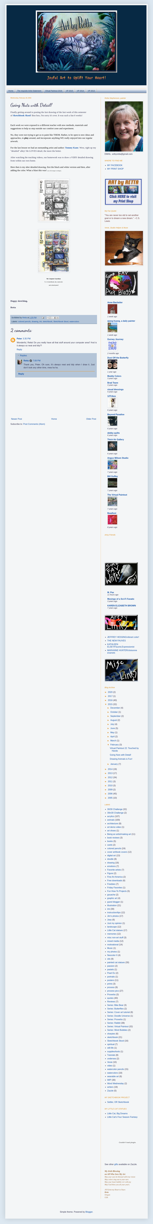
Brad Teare (112, 383)
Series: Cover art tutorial (118, 1012)
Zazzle (110, 1091)
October (114, 712)
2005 (110, 798)
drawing (35, 321)
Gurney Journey (115, 339)
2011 (110, 781)
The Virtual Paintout (117, 495)
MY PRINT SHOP (115, 169)
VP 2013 (91, 91)
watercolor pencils (115, 1069)
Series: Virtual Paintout (117, 1026)
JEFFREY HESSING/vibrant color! (123, 637)
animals (110, 820)
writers (110, 1087)
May (112, 732)
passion (110, 966)
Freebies (111, 884)
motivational (112, 944)
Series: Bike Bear (115, 1005)
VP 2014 (80, 91)
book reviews (113, 838)
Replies (23, 355)
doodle (110, 859)
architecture (112, 823)
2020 (110, 692)
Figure (110, 873)
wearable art (113, 1076)
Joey (109, 920)
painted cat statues (116, 962)
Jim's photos (113, 916)
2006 (110, 794)
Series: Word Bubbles (117, 1030)
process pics (113, 991)
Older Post (91, 419)
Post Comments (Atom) (34, 424)
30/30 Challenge (115, 809)
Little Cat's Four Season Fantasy (122, 1117)
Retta (26, 361)
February (114, 745)
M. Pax (110, 592)
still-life (110, 1048)
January (114, 764)
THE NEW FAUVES (116, 641)
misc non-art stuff (115, 937)
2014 (110, 769)
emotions (111, 866)
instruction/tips (114, 912)
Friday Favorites (114, 887)
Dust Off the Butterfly (118, 358)
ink (40, 321)
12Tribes (111, 396)
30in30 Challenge (115, 813)
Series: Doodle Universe (118, 1016)
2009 (110, 789)
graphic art (112, 898)
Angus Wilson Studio (117, 458)
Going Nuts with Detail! (120, 755)
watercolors (74, 321)
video (109, 1066)
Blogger (88, 1212)
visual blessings (115, 389)
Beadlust (111, 513)
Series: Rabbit (113, 1023)
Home (10, 91)
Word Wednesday (115, 1083)
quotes (110, 998)
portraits (111, 977)
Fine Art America (115, 877)
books (110, 841)
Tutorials (111, 1055)
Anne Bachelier (115, 302)
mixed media (113, 941)
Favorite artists (114, 870)
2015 (110, 704)
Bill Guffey (112, 476)
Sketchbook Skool (21, 115)
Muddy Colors (114, 376)
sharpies (111, 1034)
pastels (110, 969)
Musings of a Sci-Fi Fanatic (120, 599)
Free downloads (114, 880)
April (112, 736)
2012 (110, 777)
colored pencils (24, 321)
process (111, 987)
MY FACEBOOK (114, 165)
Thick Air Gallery (115, 439)
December (115, 708)
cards (109, 845)
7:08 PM (37, 361)
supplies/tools (113, 1051)
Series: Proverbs (115, 1019)
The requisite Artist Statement (29, 91)
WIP (109, 1080)
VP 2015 (69, 91)
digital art (111, 855)
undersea (111, 1058)
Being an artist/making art (119, 834)
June (112, 728)
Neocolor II (112, 955)
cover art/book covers (117, 852)
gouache (111, 895)
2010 (110, 785)
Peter (19, 339)
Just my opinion (114, 923)
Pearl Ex (111, 973)
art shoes (111, 830)
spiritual (110, 1044)
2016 (110, 700)
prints (109, 984)
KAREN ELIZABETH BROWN (121, 606)
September (115, 716)
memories (111, 934)
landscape (112, 927)
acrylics (110, 816)
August (113, 720)
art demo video (114, 827)
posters (110, 980)
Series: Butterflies (115, 1009)
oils (108, 959)
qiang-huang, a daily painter (121, 321)
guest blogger (113, 902)
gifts (116, 1164)
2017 (110, 696)
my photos (112, 952)
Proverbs (111, 994)
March (113, 740)
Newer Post (16, 419)
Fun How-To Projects (117, 891)
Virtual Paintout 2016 (53, 91)
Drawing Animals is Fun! (121, 759)
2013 (110, 773)
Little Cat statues (115, 930)
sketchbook (47, 321)
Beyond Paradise (115, 414)
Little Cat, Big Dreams (117, 1113)
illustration (112, 905)
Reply (19, 349)
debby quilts (113, 433)
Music (110, 948)
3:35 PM (27, 339)
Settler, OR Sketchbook (118, 1102)
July (112, 724)
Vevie (109, 1062)
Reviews (111, 1001)
